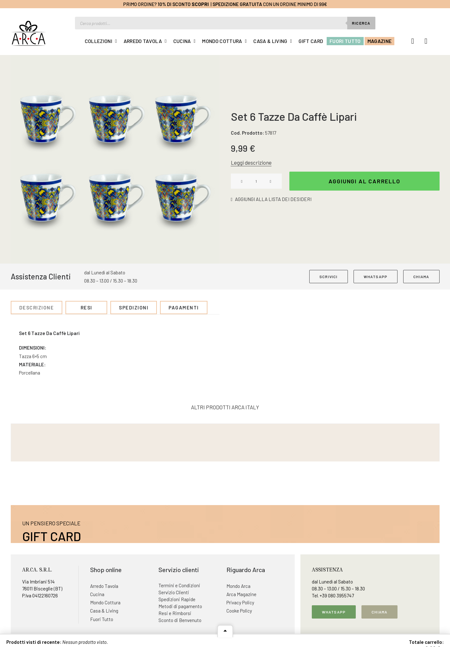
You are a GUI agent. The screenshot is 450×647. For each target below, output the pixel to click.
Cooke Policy (239, 610)
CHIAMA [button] (421, 276)
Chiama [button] (379, 612)
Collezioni (98, 41)
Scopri (200, 4)
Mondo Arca (238, 586)
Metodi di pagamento (180, 606)
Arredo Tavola (143, 41)
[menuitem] (101, 41)
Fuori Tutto (345, 41)
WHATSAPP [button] (376, 276)
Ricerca (361, 23)
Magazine (379, 41)
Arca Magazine (241, 594)
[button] (115, 159)
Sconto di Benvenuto (179, 620)
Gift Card (311, 41)
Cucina (182, 41)
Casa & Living (270, 41)
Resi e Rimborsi (174, 613)
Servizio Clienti (173, 592)
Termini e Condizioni (179, 585)
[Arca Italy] (28, 33)
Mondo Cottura (222, 41)
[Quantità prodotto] (256, 181)
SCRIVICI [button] (328, 276)
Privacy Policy (240, 602)
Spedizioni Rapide (176, 599)
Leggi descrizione (251, 162)
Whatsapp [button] (334, 612)
